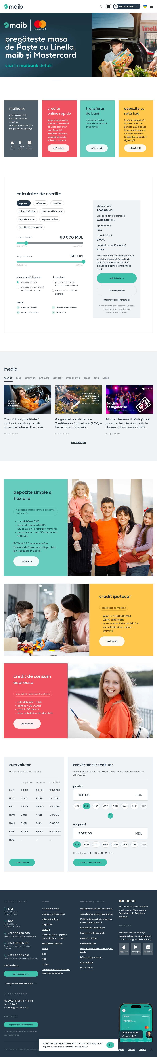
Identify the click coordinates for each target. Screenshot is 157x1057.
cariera (45, 964)
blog (44, 953)
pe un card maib (28, 282)
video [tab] (106, 377)
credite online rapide (59, 111)
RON (115, 806)
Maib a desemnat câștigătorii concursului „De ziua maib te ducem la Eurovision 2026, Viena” (128, 425)
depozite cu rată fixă (134, 111)
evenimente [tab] (73, 377)
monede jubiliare (88, 938)
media (45, 948)
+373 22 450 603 (19, 933)
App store (12, 147)
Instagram (119, 1049)
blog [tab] (18, 377)
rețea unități (86, 967)
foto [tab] (96, 377)
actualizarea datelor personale (96, 908)
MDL (77, 806)
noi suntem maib (50, 908)
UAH (124, 806)
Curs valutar (86, 962)
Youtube (131, 1049)
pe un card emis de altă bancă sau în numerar (32, 289)
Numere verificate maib (92, 932)
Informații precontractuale (116, 299)
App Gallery (29, 147)
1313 (10, 908)
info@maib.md (11, 965)
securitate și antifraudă (92, 927)
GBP (105, 806)
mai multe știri (78, 442)
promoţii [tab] (44, 377)
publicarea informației (53, 913)
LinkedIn (142, 1049)
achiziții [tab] (57, 377)
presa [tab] (87, 377)
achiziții (46, 929)
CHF (134, 806)
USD (96, 806)
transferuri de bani (96, 111)
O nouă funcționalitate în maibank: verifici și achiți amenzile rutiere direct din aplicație (23, 425)
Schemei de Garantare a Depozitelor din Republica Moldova (132, 913)
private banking (50, 919)
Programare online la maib (19, 983)
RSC (44, 959)
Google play (21, 147)
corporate (47, 924)
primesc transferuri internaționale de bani (66, 284)
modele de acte (88, 943)
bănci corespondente (91, 957)
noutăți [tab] (8, 377)
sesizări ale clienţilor (52, 943)
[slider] (26, 243)
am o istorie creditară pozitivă (66, 292)
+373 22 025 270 (18, 943)
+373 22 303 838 (19, 955)
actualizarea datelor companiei (96, 913)
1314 (10, 921)
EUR (86, 806)
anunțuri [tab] (30, 377)
